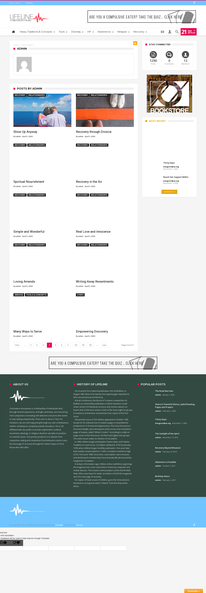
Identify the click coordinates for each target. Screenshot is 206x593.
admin (18, 136)
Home (15, 45)
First (17, 345)
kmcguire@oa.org (171, 166)
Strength (59, 525)
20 (83, 345)
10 (76, 345)
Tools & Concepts (36, 295)
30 (90, 345)
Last (104, 345)
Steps (80, 295)
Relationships (37, 95)
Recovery (20, 95)
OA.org (79, 525)
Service (19, 295)
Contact (29, 3)
